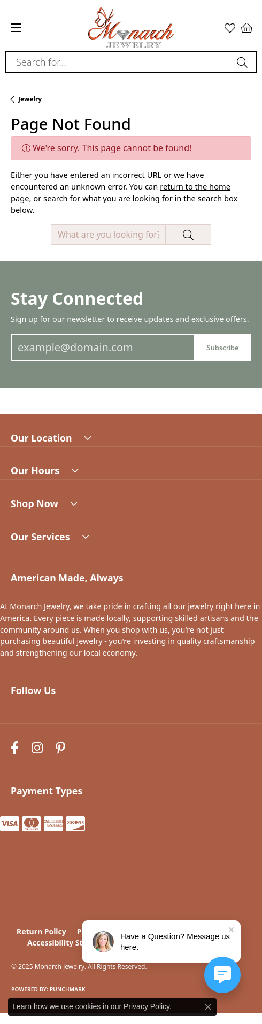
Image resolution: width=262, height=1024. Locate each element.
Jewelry (30, 99)
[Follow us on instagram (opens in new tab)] (37, 747)
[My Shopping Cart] (246, 27)
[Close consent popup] (208, 1007)
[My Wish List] (230, 27)
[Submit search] (244, 62)
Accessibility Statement (71, 943)
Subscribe (222, 347)
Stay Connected (77, 298)
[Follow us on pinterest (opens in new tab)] (60, 747)
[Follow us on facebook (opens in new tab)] (15, 747)
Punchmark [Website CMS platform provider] (68, 989)
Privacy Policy (146, 1006)
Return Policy (41, 931)
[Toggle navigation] (16, 28)
